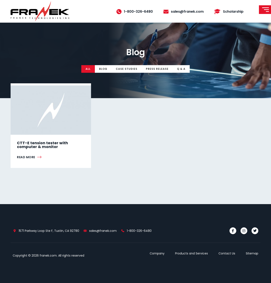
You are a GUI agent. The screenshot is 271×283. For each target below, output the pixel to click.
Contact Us (226, 253)
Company (157, 253)
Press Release (157, 69)
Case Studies (126, 69)
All (88, 69)
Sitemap (252, 253)
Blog (103, 69)
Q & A (181, 69)
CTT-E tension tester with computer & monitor (42, 144)
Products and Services (191, 253)
